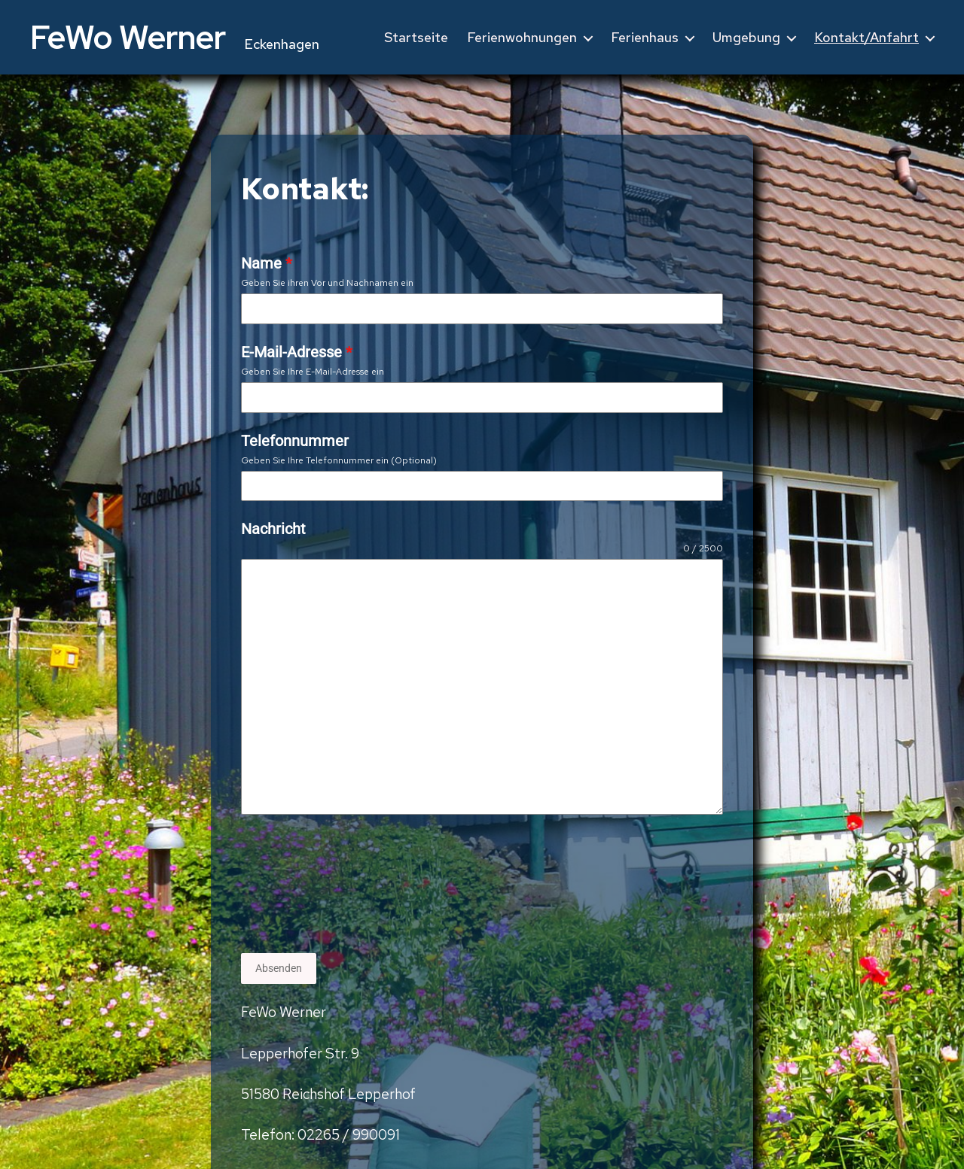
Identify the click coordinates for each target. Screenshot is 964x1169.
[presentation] (303, 884)
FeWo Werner (128, 37)
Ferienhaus (645, 37)
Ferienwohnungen (522, 37)
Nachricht (273, 529)
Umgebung (746, 37)
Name (266, 263)
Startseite (416, 37)
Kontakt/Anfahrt (866, 37)
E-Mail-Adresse (296, 352)
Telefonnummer (295, 441)
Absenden (278, 968)
